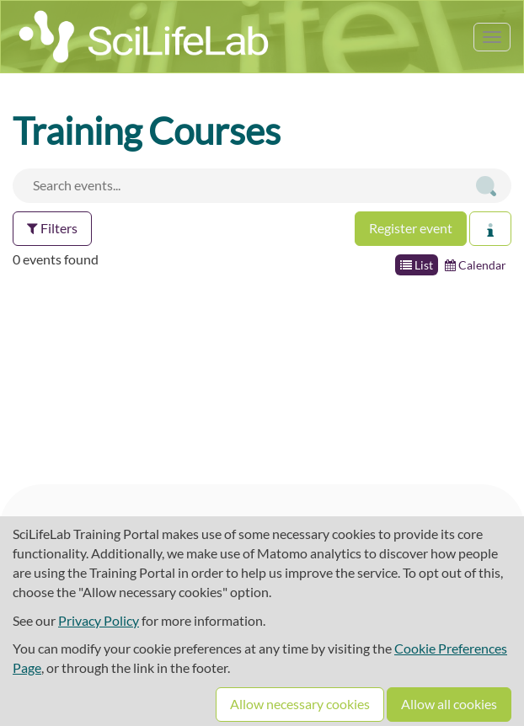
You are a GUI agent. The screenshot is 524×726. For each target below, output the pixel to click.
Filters (52, 228)
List (416, 265)
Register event (410, 228)
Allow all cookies (449, 704)
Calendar (475, 265)
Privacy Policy (98, 620)
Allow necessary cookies (300, 704)
